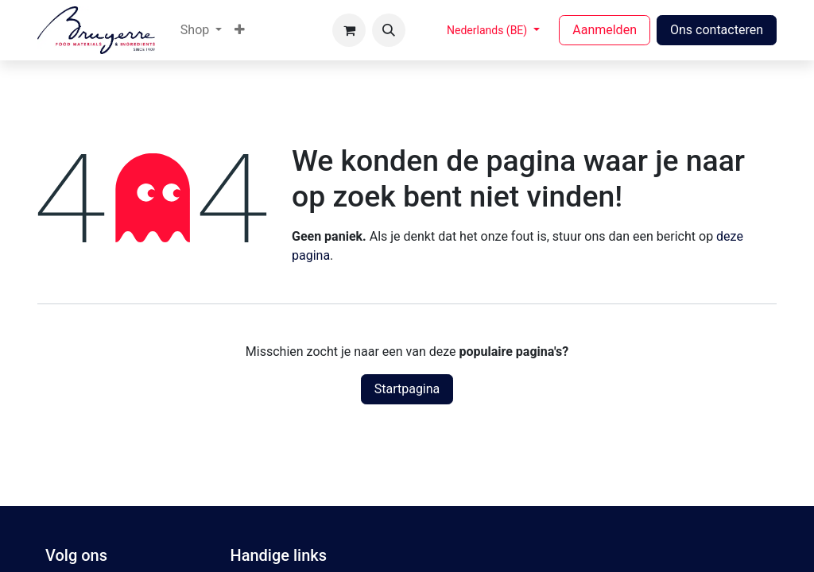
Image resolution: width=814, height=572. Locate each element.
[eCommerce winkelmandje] (349, 30)
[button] (388, 30)
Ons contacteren (716, 29)
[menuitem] (201, 30)
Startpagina (407, 388)
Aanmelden (604, 29)
